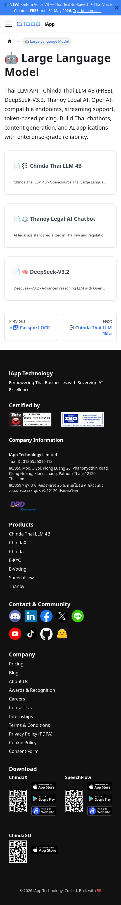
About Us (18, 681)
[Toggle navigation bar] (8, 24)
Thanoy (16, 586)
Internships (21, 716)
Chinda (16, 551)
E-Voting (18, 569)
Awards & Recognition (32, 690)
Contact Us (20, 707)
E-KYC (15, 560)
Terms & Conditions (29, 725)
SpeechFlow (21, 578)
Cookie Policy (23, 742)
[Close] (117, 7)
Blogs (15, 673)
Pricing (16, 664)
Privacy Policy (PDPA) (30, 734)
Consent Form (24, 751)
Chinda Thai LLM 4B (29, 534)
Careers (17, 699)
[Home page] (9, 41)
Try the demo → (87, 10)
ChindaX (17, 542)
